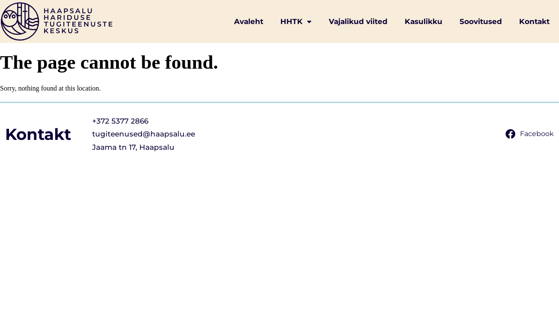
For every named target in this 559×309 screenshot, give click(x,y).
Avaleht (248, 21)
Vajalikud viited (358, 21)
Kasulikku (423, 21)
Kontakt (534, 21)
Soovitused (481, 21)
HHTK (296, 22)
